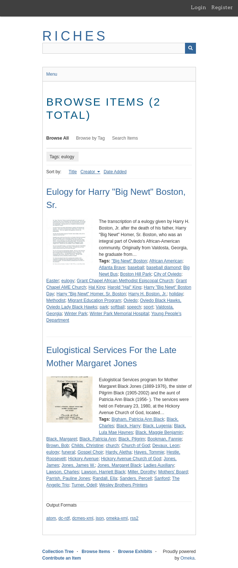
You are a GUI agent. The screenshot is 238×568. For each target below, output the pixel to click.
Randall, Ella (104, 478)
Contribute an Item (61, 558)
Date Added (114, 171)
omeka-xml (117, 518)
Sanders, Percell (136, 478)
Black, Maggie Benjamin (159, 432)
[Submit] (190, 48)
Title (73, 171)
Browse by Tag (90, 138)
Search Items (125, 138)
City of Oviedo (167, 274)
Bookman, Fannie (164, 439)
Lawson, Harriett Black (103, 471)
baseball (136, 267)
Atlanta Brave (112, 267)
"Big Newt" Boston (129, 261)
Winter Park (75, 313)
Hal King (96, 287)
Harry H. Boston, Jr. (147, 293)
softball (118, 307)
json (100, 518)
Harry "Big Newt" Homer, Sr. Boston (91, 293)
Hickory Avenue (83, 458)
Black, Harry (128, 425)
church (112, 445)
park (104, 307)
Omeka (187, 558)
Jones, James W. (78, 465)
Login (198, 7)
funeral (68, 452)
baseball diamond (164, 267)
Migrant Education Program (94, 300)
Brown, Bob (57, 445)
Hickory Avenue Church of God (131, 458)
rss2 (134, 518)
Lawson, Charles (62, 471)
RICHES (75, 36)
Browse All (57, 138)
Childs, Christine (87, 445)
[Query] (119, 48)
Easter (52, 280)
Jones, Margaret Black (119, 465)
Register (222, 7)
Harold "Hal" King (124, 287)
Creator (88, 171)
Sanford (162, 478)
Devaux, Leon (166, 445)
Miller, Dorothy (142, 471)
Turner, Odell (84, 485)
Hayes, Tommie (149, 452)
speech (134, 307)
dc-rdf (64, 518)
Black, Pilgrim (131, 439)
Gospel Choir (90, 452)
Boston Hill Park (135, 274)
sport (149, 307)
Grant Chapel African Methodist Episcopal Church (125, 280)
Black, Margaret (61, 439)
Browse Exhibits (135, 551)
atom (51, 518)
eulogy (67, 280)
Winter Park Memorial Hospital (119, 313)
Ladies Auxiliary (159, 465)
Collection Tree (58, 551)
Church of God (135, 445)
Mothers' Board (173, 471)
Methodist (55, 300)
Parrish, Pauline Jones (68, 478)
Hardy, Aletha (119, 452)
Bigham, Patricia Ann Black (138, 419)
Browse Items (96, 551)
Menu (51, 74)
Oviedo (130, 300)
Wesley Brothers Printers (123, 485)
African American (165, 261)
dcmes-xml (82, 518)
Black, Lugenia (157, 425)
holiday (176, 293)
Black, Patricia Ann (97, 439)
